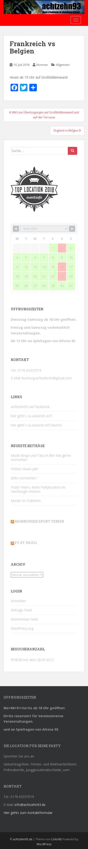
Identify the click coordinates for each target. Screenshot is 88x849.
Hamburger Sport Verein (39, 521)
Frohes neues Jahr (24, 469)
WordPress (44, 844)
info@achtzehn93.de (30, 804)
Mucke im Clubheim (26, 500)
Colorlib (56, 839)
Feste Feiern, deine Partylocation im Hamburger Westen (38, 489)
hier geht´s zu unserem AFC (32, 416)
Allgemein (63, 65)
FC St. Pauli (26, 543)
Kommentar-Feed (24, 619)
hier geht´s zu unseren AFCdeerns (36, 425)
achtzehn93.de (22, 839)
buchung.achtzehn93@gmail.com (47, 378)
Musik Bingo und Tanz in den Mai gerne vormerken (41, 457)
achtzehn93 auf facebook (30, 406)
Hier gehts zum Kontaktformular (28, 812)
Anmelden (18, 601)
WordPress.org (22, 628)
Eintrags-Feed (21, 610)
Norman (42, 65)
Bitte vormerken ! (24, 478)
